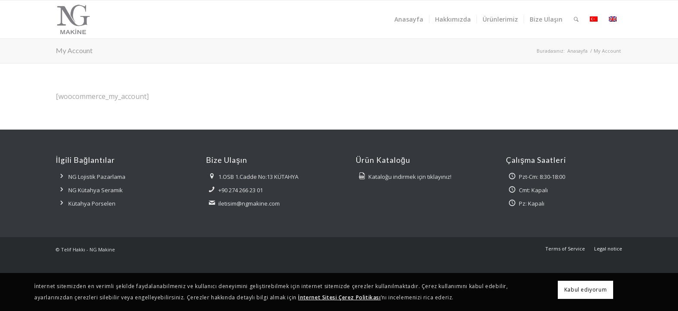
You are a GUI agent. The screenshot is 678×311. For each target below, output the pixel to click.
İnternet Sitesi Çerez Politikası (339, 297)
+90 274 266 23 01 (240, 190)
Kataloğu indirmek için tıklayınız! (409, 177)
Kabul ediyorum (585, 289)
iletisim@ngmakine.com (249, 203)
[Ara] (576, 19)
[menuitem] (409, 19)
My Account (74, 50)
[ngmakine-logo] (90, 19)
